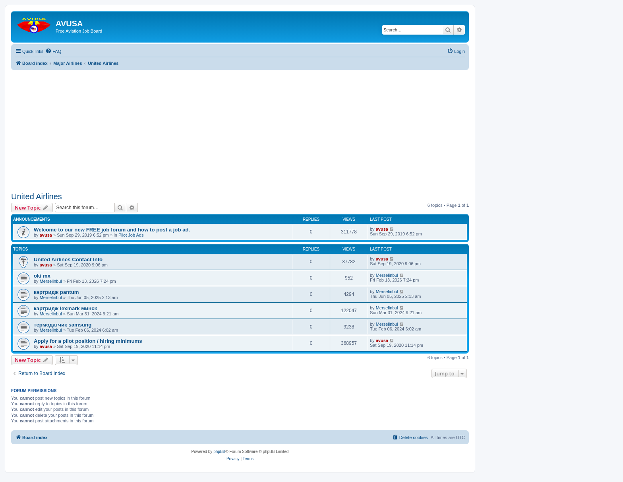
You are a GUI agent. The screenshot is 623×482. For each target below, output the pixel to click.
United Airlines (36, 196)
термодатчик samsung (62, 325)
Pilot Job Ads (131, 235)
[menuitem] (53, 51)
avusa (46, 235)
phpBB (219, 451)
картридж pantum (56, 292)
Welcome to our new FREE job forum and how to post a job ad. (112, 230)
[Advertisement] (240, 125)
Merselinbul (51, 281)
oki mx (42, 276)
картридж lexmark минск (65, 308)
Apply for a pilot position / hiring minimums (88, 341)
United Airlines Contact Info (68, 259)
